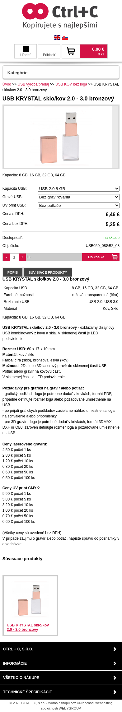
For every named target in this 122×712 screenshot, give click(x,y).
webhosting (104, 703)
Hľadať (25, 51)
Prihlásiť (49, 55)
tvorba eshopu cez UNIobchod (71, 703)
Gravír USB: (12, 197)
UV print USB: (14, 205)
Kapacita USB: (14, 188)
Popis (12, 272)
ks (28, 257)
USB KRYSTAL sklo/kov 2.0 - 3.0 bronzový (28, 627)
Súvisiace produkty (47, 272)
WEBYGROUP (70, 708)
